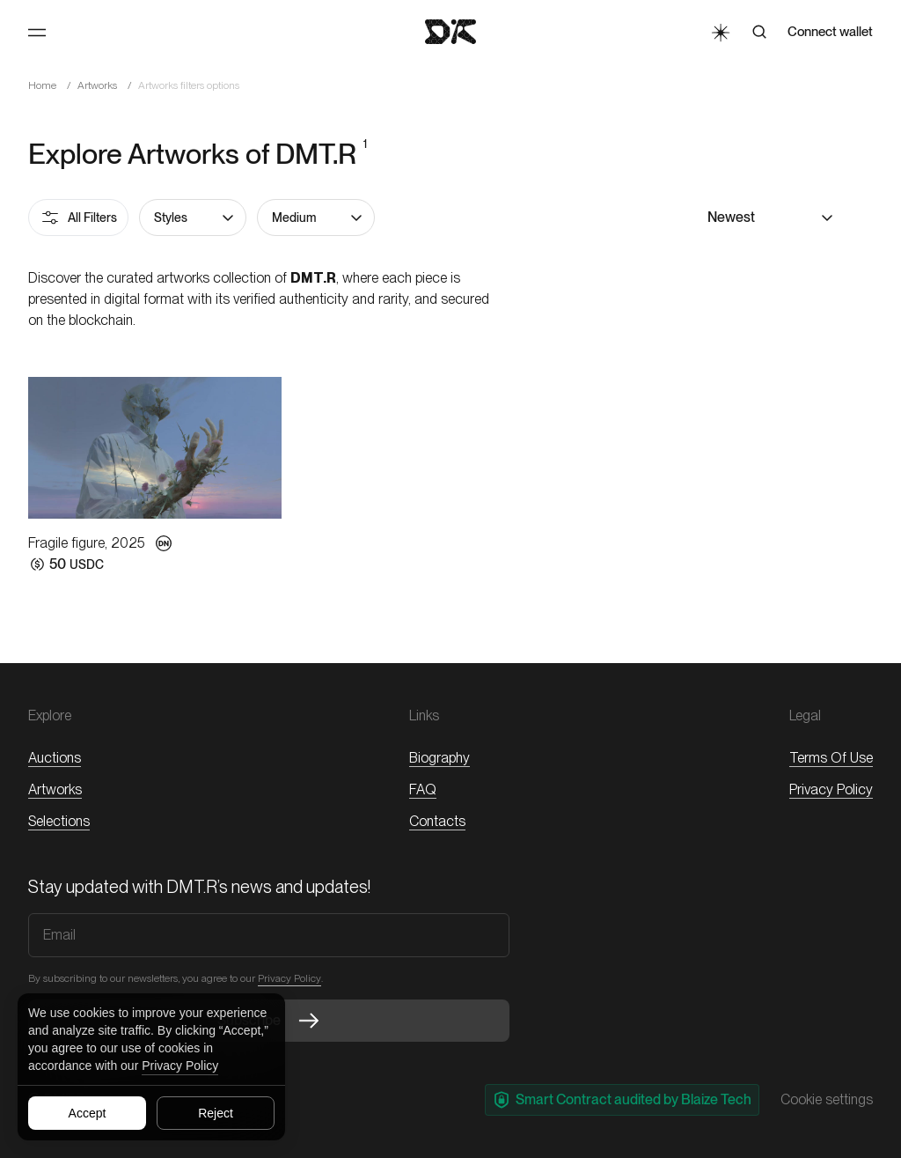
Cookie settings (826, 1099)
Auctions (54, 757)
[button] (192, 217)
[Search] (759, 31)
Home (42, 85)
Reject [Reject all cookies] (215, 1113)
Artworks (97, 85)
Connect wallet (830, 32)
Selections (59, 821)
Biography (439, 757)
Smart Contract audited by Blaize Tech (622, 1100)
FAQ (422, 789)
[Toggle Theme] (719, 31)
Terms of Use (831, 757)
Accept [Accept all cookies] (87, 1113)
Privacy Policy (180, 1065)
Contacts (437, 821)
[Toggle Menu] (37, 32)
